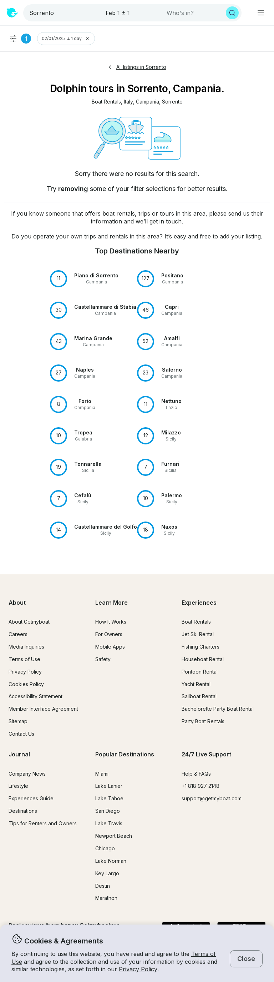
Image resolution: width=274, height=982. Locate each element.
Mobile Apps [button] (110, 647)
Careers (18, 634)
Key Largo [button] (107, 873)
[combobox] (63, 13)
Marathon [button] (106, 898)
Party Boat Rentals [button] (203, 721)
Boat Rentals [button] (196, 622)
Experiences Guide (31, 798)
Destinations (23, 811)
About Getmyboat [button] (29, 622)
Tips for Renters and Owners (43, 823)
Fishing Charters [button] (200, 647)
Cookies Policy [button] (26, 684)
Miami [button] (101, 774)
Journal (19, 754)
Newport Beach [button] (113, 836)
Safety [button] (103, 659)
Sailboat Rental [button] (199, 696)
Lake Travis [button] (108, 823)
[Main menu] (261, 13)
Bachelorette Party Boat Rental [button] (218, 709)
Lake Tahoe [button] (109, 798)
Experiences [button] (199, 602)
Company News (27, 774)
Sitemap (18, 721)
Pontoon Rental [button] (200, 672)
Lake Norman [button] (110, 861)
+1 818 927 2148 (200, 786)
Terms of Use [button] (24, 659)
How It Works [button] (110, 622)
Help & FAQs (196, 774)
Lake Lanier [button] (108, 786)
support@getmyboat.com (212, 798)
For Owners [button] (108, 634)
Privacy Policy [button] (138, 969)
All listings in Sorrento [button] (137, 67)
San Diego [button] (107, 811)
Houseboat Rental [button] (203, 659)
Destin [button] (102, 886)
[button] (106, 102)
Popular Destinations (124, 754)
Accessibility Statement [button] (35, 696)
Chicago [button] (105, 848)
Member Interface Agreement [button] (43, 709)
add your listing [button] (240, 236)
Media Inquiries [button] (26, 647)
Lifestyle (18, 786)
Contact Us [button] (21, 734)
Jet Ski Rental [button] (198, 634)
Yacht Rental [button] (196, 684)
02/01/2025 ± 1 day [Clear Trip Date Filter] (66, 38)
